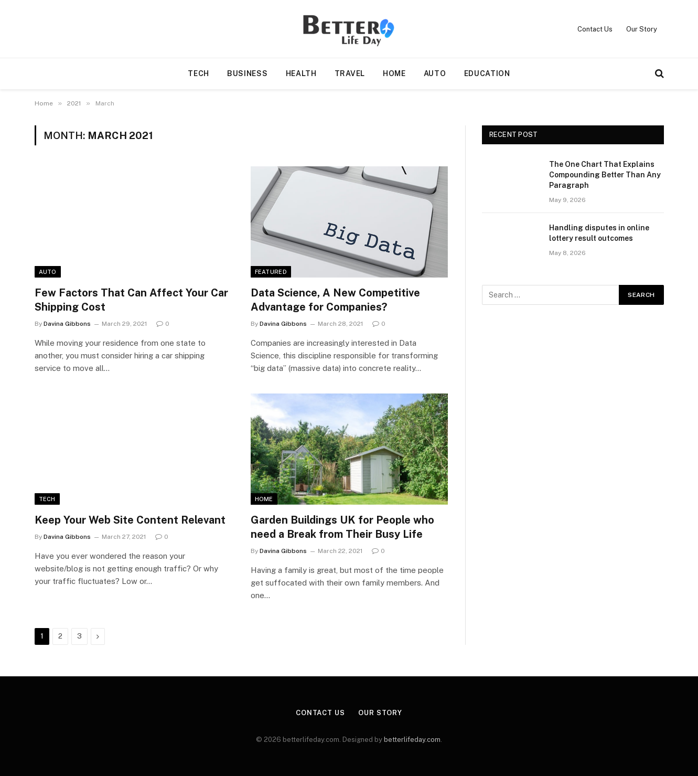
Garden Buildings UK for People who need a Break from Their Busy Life (342, 527)
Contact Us (595, 29)
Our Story (641, 29)
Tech (198, 73)
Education (487, 73)
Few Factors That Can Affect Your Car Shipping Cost (131, 299)
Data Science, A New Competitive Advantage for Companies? (335, 299)
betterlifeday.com (412, 739)
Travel (350, 73)
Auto (435, 73)
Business (247, 73)
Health (301, 73)
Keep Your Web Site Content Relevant (130, 520)
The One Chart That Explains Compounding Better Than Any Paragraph (605, 174)
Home (394, 73)
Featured (271, 272)
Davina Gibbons (67, 323)
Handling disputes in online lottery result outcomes (599, 233)
